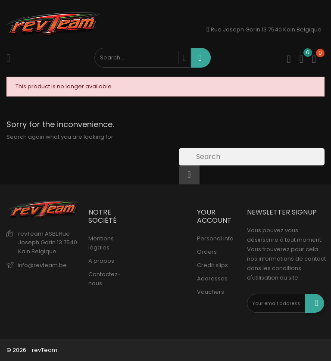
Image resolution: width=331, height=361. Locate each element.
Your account (214, 216)
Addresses (212, 278)
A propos (101, 261)
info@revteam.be (42, 265)
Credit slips (212, 265)
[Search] (252, 156)
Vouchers (210, 292)
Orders (207, 252)
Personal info (215, 238)
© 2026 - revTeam (31, 350)
